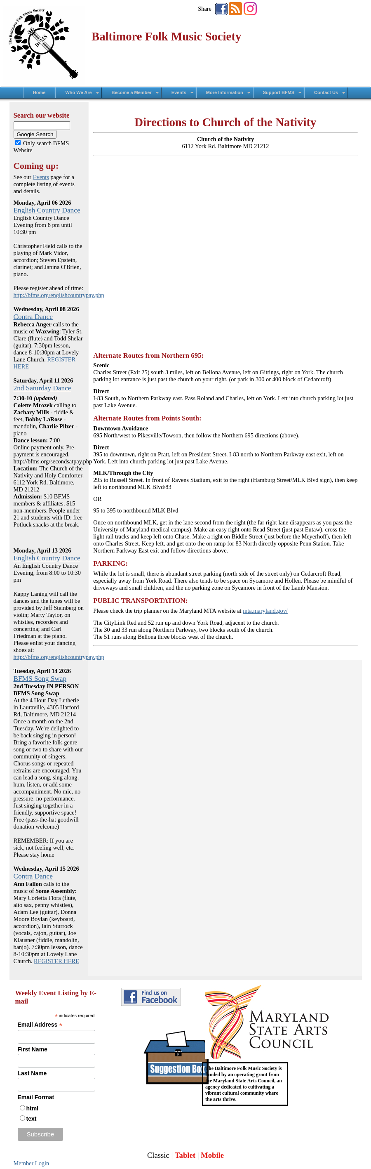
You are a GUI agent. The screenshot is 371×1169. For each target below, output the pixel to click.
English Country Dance (47, 210)
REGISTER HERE (56, 961)
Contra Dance (33, 317)
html (32, 1108)
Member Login (31, 1163)
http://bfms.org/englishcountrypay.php (59, 295)
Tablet (185, 1155)
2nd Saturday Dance (42, 388)
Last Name (32, 1073)
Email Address (40, 1025)
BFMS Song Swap (40, 679)
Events (41, 177)
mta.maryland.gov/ (265, 610)
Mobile (212, 1155)
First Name (32, 1049)
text (31, 1118)
